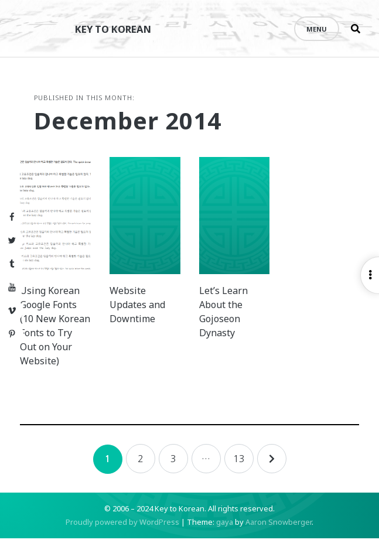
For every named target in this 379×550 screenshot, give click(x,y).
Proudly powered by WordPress (122, 533)
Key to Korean (120, 28)
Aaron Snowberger (278, 533)
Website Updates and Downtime (146, 316)
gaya (224, 533)
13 (239, 470)
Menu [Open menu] (316, 29)
